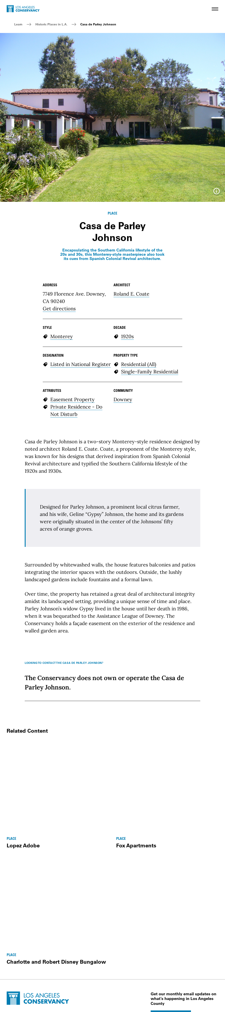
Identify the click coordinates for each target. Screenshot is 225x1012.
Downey (123, 399)
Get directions (59, 308)
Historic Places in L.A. (51, 24)
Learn (18, 24)
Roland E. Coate (131, 294)
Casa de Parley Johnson (98, 24)
